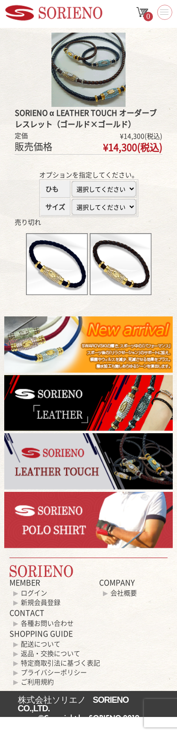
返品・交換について (50, 653)
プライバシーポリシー (54, 672)
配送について (40, 643)
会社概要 (123, 592)
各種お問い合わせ (47, 623)
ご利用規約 (37, 681)
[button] (164, 12)
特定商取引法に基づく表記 (60, 662)
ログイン (34, 592)
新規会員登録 (40, 602)
